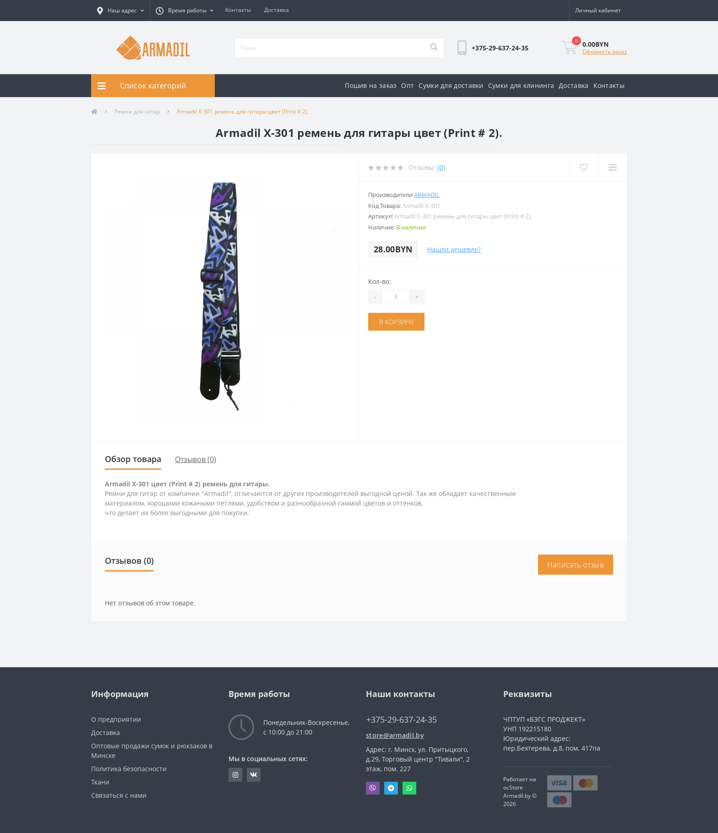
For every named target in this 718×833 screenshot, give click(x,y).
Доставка (276, 10)
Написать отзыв (575, 565)
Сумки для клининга (521, 85)
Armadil (427, 195)
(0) (441, 167)
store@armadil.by (395, 735)
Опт (407, 85)
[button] (120, 10)
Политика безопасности (129, 768)
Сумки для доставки (451, 85)
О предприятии (116, 719)
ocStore (513, 787)
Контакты (238, 10)
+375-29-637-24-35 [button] (401, 719)
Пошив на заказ (371, 85)
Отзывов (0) (195, 459)
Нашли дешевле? (454, 249)
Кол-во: (379, 281)
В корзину (396, 321)
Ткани (100, 782)
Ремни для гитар (137, 111)
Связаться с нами (119, 795)
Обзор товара (133, 458)
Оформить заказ (604, 51)
